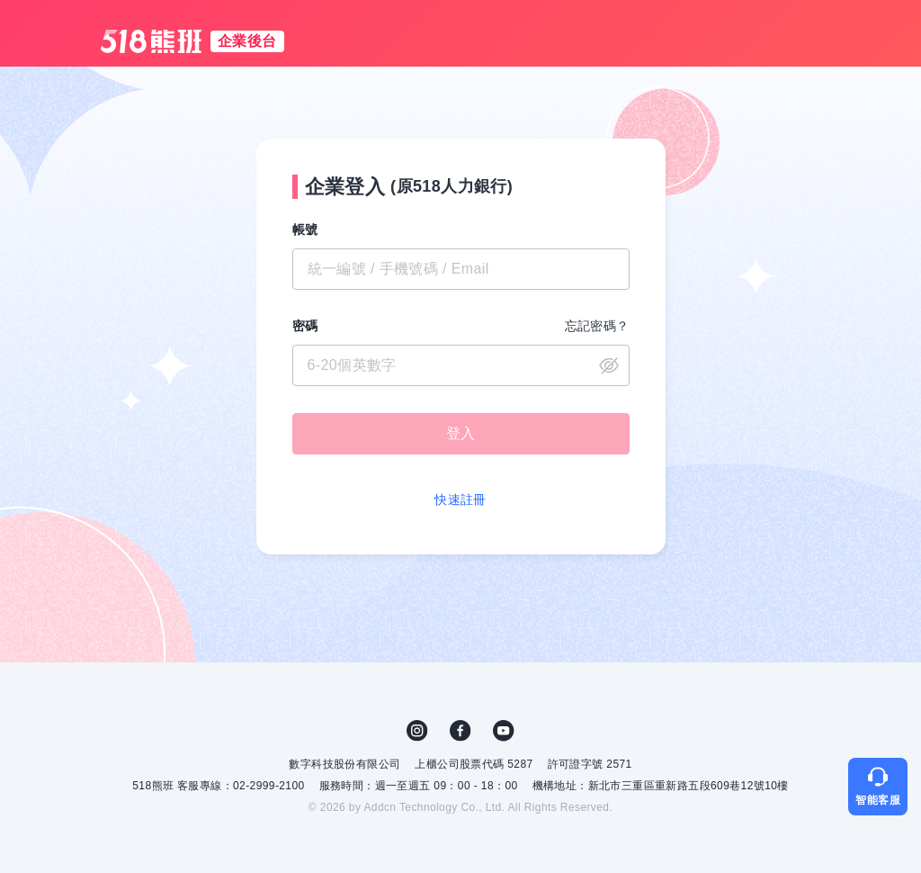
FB (460, 731)
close (609, 365)
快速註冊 (460, 499)
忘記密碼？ (597, 326)
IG (417, 731)
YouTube (503, 731)
